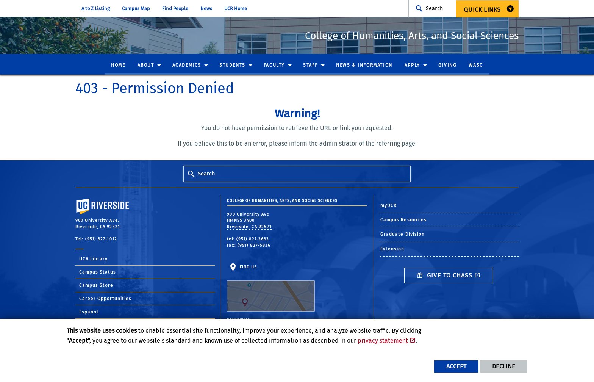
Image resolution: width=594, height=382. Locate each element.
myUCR (388, 205)
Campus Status (97, 272)
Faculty (274, 65)
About (146, 65)
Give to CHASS (445, 275)
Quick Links (482, 9)
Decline (503, 366)
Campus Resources (403, 220)
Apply (412, 65)
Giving (447, 65)
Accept (456, 366)
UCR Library (93, 259)
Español (88, 312)
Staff (310, 65)
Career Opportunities (105, 299)
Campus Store (96, 285)
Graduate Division (402, 234)
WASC (476, 65)
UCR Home (235, 8)
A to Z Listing (95, 8)
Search (434, 8)
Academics (186, 65)
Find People (175, 8)
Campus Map (136, 8)
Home (118, 65)
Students (232, 65)
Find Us (271, 288)
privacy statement (383, 340)
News (206, 8)
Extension (392, 249)
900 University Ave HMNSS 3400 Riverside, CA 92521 (250, 221)
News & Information (364, 65)
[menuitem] (487, 8)
